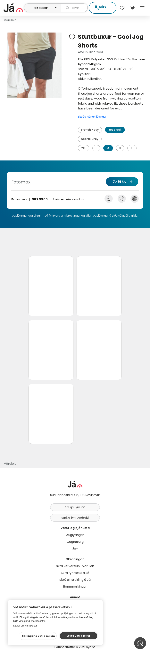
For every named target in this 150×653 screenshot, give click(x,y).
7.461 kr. (119, 181)
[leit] (74, 8)
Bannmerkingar (75, 586)
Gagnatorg (75, 541)
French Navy (90, 130)
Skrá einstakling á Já (75, 579)
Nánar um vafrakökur (25, 625)
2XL (83, 148)
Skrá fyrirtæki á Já (75, 573)
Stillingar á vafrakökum (38, 636)
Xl (132, 148)
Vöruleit (10, 20)
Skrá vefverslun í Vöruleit (75, 566)
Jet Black (114, 130)
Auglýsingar (75, 535)
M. (108, 148)
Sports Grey (89, 139)
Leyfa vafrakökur (78, 635)
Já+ (75, 548)
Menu (142, 8)
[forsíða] (13, 8)
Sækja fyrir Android (75, 518)
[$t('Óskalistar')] (122, 8)
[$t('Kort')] (132, 8)
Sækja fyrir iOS (75, 507)
